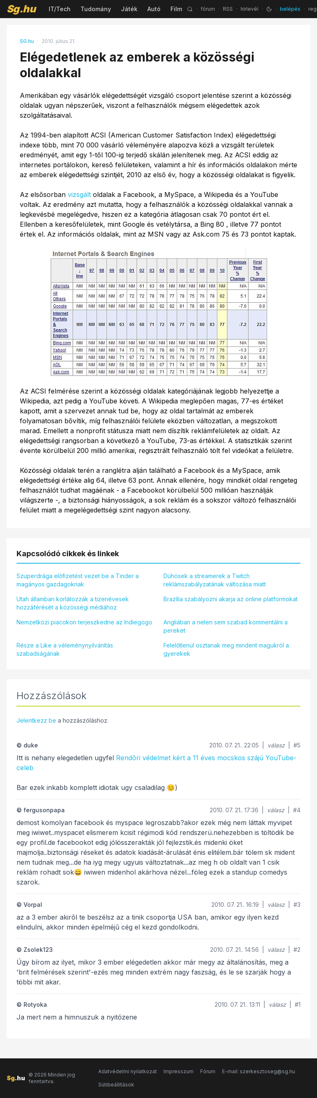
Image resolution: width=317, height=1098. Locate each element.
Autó (154, 8)
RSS (228, 9)
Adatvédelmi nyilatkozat (127, 1071)
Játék (129, 8)
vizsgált (79, 194)
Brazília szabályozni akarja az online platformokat (230, 598)
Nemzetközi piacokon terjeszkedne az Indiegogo (84, 622)
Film (176, 8)
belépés (290, 9)
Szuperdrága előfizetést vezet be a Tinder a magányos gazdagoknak (78, 580)
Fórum (207, 1071)
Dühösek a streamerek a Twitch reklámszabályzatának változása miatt (214, 580)
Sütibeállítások (116, 1084)
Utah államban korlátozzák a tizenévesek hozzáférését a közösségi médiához (73, 603)
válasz (276, 745)
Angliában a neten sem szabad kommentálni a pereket (225, 626)
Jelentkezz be (36, 720)
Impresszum (178, 1071)
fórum (208, 9)
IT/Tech (60, 8)
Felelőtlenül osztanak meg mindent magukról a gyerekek (226, 649)
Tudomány (95, 8)
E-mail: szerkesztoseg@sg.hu (258, 1071)
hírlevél (249, 9)
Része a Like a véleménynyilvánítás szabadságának (65, 649)
